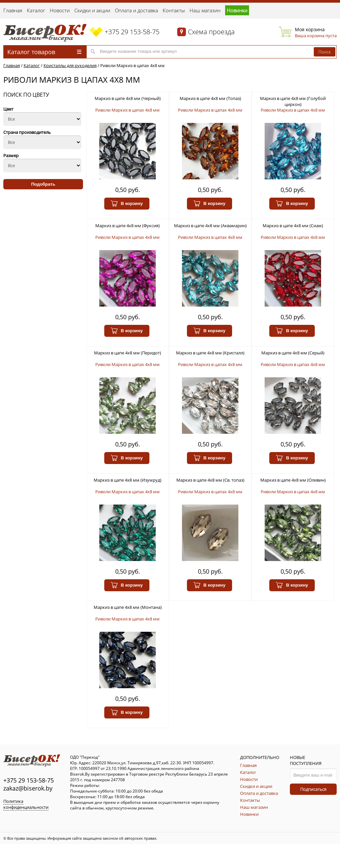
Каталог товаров (44, 52)
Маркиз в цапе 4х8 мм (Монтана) (128, 607)
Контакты (174, 10)
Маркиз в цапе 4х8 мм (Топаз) (210, 98)
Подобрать (43, 184)
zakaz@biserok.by (27, 788)
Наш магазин (205, 10)
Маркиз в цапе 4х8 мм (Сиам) (293, 226)
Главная (12, 10)
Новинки (237, 10)
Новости (60, 10)
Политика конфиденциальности (25, 804)
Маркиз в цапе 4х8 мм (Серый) (292, 353)
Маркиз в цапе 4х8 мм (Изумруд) (127, 480)
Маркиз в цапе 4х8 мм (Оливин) (293, 480)
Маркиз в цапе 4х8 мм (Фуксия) (127, 226)
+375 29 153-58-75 (132, 31)
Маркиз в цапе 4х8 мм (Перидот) (127, 353)
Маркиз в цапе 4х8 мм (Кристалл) (210, 353)
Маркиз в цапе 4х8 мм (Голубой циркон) (293, 101)
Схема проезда (211, 31)
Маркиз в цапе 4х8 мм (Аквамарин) (210, 226)
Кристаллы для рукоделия (70, 65)
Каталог (36, 10)
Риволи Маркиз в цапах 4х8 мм (132, 65)
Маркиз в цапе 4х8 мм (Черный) (128, 98)
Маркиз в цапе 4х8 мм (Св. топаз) (210, 480)
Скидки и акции (92, 10)
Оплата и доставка (136, 10)
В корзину (127, 203)
